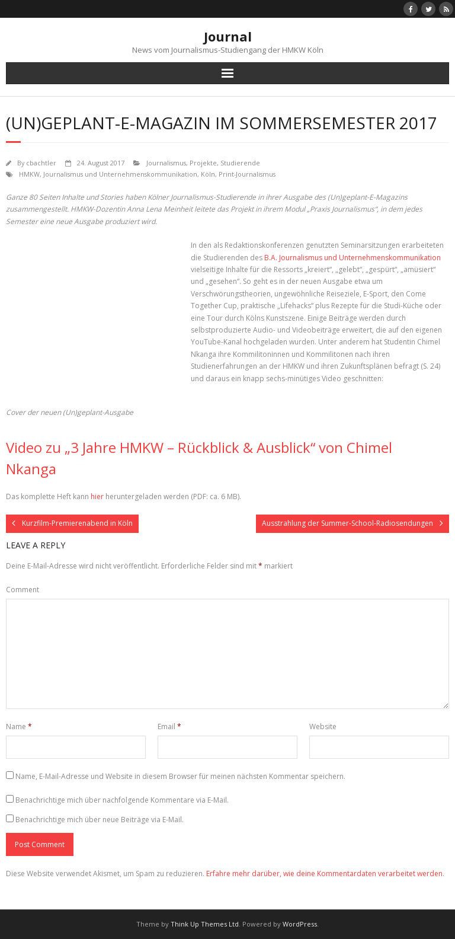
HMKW (29, 174)
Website (323, 726)
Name (19, 726)
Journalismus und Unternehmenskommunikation (120, 174)
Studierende (240, 162)
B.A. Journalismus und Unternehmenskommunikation (352, 258)
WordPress (300, 923)
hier (97, 496)
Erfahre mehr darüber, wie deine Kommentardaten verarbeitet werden (324, 873)
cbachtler (41, 162)
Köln (208, 174)
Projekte (203, 162)
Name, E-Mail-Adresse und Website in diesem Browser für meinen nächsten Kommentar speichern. (180, 776)
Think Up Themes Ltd (205, 923)
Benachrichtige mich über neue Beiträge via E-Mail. (99, 820)
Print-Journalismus (247, 174)
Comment (22, 590)
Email (169, 726)
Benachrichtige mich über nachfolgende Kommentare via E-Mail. (122, 800)
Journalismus (166, 162)
